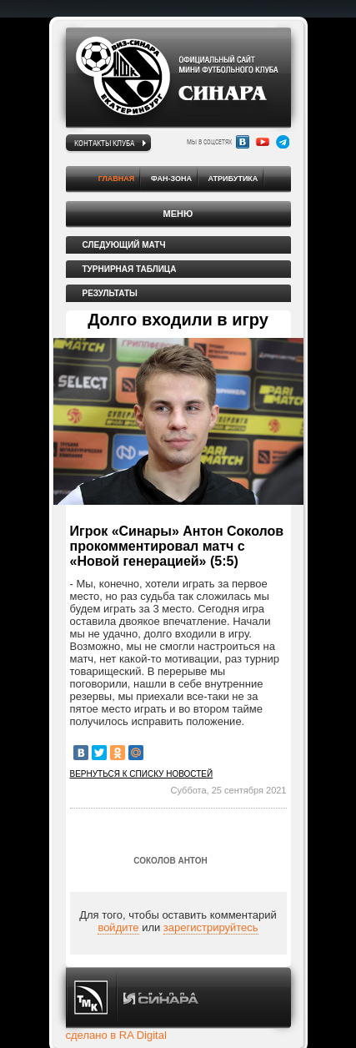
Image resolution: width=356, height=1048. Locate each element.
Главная (116, 178)
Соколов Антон (170, 860)
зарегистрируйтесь (210, 927)
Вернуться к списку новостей (141, 773)
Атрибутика (233, 178)
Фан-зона (171, 178)
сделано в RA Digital (116, 1035)
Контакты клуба (104, 143)
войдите (118, 927)
